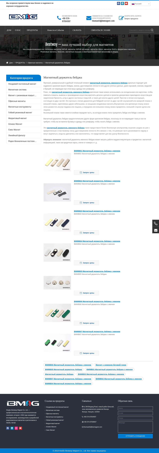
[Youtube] (126, 3)
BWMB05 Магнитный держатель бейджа (63, 369)
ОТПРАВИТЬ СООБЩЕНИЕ (135, 436)
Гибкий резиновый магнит (20, 113)
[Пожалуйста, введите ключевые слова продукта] (139, 30)
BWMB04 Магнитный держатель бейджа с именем (97, 241)
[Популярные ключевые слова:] (152, 30)
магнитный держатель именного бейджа (108, 83)
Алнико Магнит (15, 124)
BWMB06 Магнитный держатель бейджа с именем (97, 301)
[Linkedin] (122, 3)
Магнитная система (17, 90)
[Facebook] (118, 3)
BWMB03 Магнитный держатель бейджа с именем (97, 211)
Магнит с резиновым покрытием (23, 95)
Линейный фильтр (16, 135)
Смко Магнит (14, 130)
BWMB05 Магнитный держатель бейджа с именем (97, 271)
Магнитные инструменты (19, 107)
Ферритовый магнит (17, 118)
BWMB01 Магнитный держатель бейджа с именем (97, 151)
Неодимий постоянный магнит (22, 84)
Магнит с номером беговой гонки (111, 365)
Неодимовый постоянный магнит (57, 407)
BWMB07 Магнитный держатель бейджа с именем (97, 331)
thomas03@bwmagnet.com (103, 21)
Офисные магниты (17, 101)
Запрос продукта (131, 18)
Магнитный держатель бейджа (59, 374)
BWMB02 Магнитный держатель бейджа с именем (97, 181)
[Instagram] (16, 428)
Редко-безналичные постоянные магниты (24, 141)
